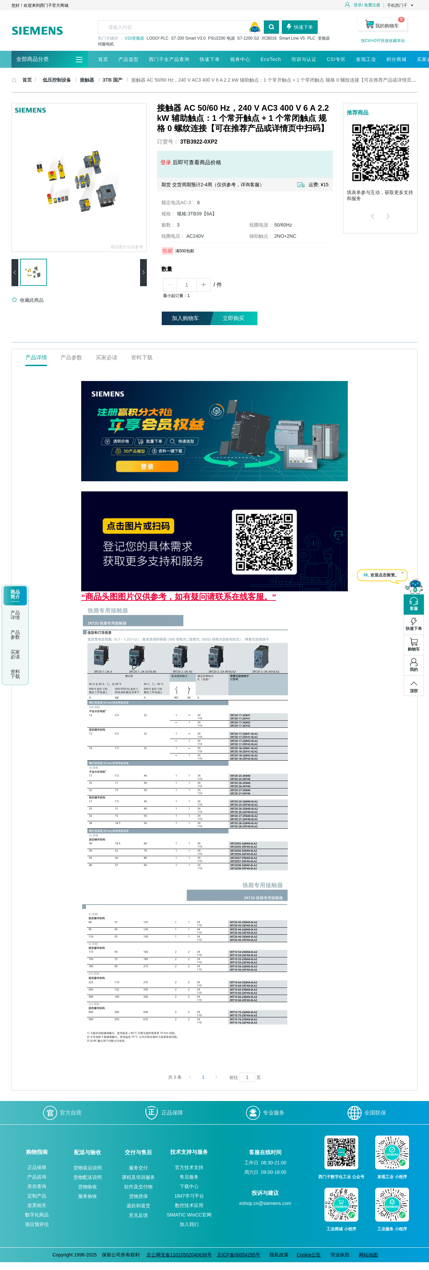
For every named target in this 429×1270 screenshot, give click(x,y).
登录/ (358, 5)
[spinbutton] (186, 285)
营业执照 (340, 1254)
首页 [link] (27, 80)
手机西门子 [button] (400, 5)
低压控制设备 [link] (57, 80)
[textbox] (181, 27)
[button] (170, 284)
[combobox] (188, 27)
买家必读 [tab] (106, 357)
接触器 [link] (87, 80)
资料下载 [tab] (142, 357)
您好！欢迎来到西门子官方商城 (40, 5)
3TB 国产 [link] (113, 80)
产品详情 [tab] (36, 357)
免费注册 (372, 5)
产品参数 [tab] (71, 357)
